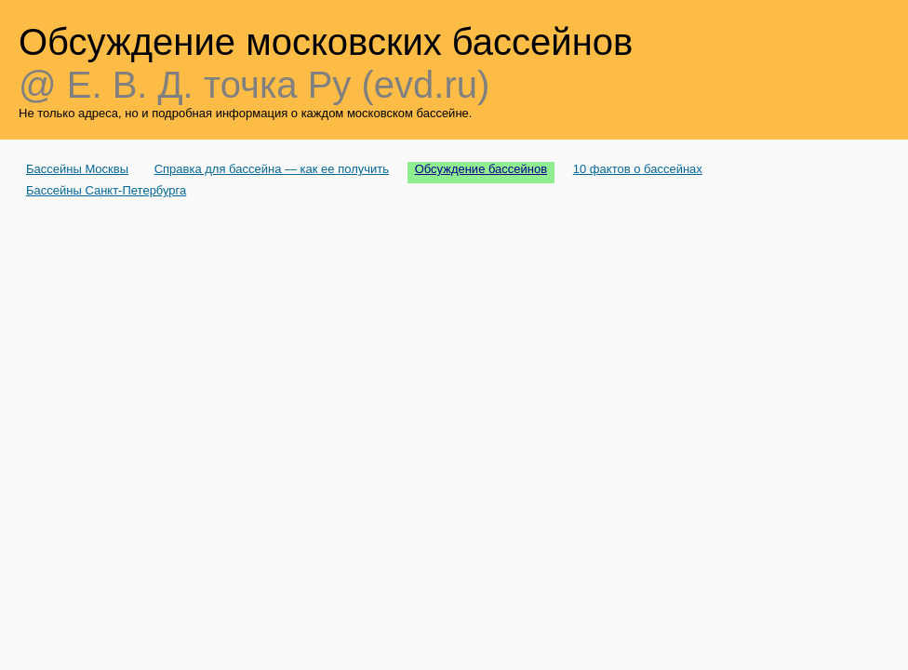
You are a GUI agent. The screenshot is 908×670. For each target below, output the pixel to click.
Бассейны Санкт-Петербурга (106, 190)
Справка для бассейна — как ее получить (271, 169)
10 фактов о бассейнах (637, 169)
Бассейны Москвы (77, 169)
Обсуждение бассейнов (481, 169)
